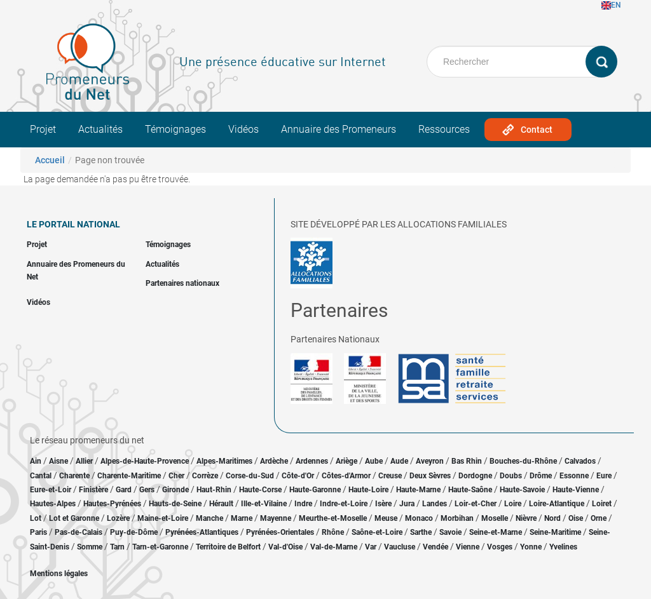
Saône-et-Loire (377, 532)
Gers (146, 489)
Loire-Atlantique (556, 503)
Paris (38, 532)
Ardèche (274, 461)
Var (370, 546)
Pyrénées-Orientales (280, 532)
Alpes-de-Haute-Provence (144, 461)
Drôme (541, 475)
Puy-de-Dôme (134, 532)
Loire (512, 503)
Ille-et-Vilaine (264, 503)
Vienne (467, 546)
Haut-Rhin (213, 489)
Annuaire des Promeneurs (338, 129)
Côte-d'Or (298, 475)
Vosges (499, 546)
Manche (209, 518)
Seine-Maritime (555, 532)
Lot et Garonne (74, 518)
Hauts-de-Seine (175, 503)
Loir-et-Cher (476, 503)
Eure (604, 475)
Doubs (511, 475)
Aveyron (430, 461)
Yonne (531, 546)
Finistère (93, 489)
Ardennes (312, 461)
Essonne (574, 475)
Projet (43, 129)
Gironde (175, 489)
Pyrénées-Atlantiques (201, 532)
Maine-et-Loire (162, 518)
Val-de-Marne (333, 546)
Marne (241, 518)
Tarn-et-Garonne (160, 546)
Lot (35, 518)
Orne (598, 518)
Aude (399, 461)
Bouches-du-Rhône (523, 461)
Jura (407, 503)
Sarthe (421, 532)
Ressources (444, 129)
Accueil (50, 160)
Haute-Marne (418, 489)
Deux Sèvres (430, 475)
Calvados (580, 461)
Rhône (333, 532)
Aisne (58, 461)
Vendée (435, 546)
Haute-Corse (260, 489)
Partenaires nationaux (182, 283)
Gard (124, 489)
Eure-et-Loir (50, 489)
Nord (552, 518)
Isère (383, 503)
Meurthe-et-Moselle (333, 518)
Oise (575, 518)
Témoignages (175, 129)
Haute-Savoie (522, 489)
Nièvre (526, 518)
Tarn (117, 546)
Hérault (221, 503)
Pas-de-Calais (78, 532)
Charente (74, 475)
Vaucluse (399, 546)
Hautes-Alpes (53, 503)
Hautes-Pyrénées (112, 503)
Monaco (419, 518)
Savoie (450, 532)
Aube (374, 461)
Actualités (100, 129)
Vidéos (243, 129)
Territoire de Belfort (228, 546)
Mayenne (275, 518)
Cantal (40, 475)
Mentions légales (59, 573)
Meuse (385, 518)
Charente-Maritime (129, 475)
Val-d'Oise (285, 546)
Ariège (346, 461)
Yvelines (563, 546)
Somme (89, 546)
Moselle (494, 518)
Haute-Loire (368, 489)
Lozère (118, 518)
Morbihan (457, 518)
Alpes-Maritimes (224, 461)
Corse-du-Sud (250, 475)
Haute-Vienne (575, 489)
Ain (36, 461)
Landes (434, 503)
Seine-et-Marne (495, 532)
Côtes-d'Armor (346, 475)
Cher (176, 475)
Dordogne (475, 475)
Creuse (390, 475)
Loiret (602, 503)
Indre (303, 503)
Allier (84, 461)
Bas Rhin (466, 461)
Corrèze (205, 475)
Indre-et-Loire (343, 503)
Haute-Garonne (315, 489)
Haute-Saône (470, 489)
